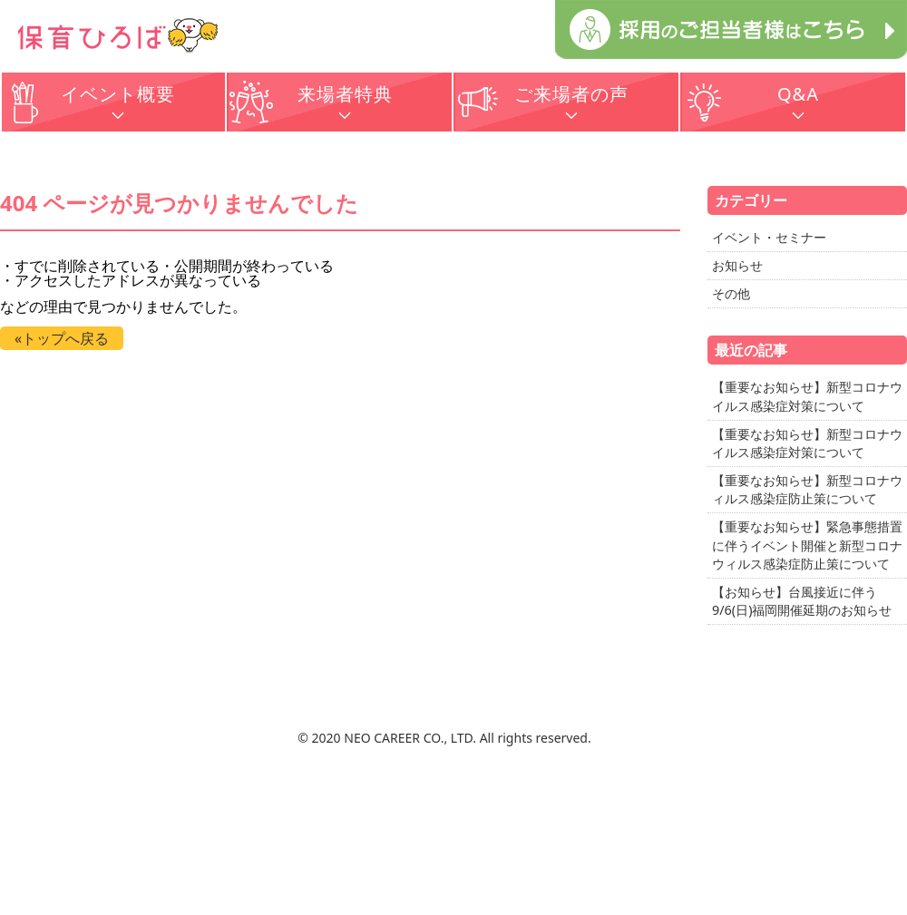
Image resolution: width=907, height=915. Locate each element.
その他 (731, 293)
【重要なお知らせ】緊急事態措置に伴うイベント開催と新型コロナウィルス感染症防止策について (807, 544)
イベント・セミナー (769, 237)
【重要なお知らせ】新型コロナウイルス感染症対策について (807, 396)
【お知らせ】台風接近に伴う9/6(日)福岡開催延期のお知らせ (802, 600)
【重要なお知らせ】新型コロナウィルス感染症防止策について (807, 489)
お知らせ (737, 265)
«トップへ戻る (62, 338)
